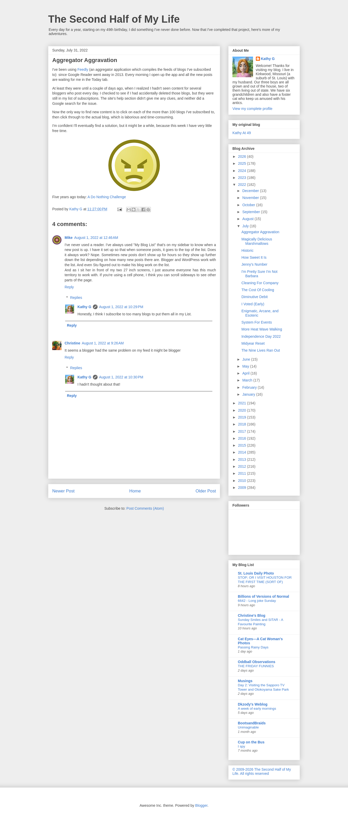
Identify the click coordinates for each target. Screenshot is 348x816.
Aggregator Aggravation (260, 232)
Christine (72, 343)
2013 (242, 459)
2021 (242, 403)
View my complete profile (252, 109)
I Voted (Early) (252, 304)
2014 (242, 452)
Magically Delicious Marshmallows (256, 241)
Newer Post (63, 491)
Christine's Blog (251, 615)
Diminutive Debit (254, 297)
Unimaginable (248, 727)
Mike (69, 238)
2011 (242, 473)
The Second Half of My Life (114, 19)
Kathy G (84, 307)
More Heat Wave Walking (261, 329)
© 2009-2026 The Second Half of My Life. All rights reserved (261, 771)
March (247, 380)
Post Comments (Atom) (145, 508)
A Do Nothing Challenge (107, 197)
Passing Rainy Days (253, 647)
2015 (242, 445)
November (251, 198)
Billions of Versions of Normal (263, 596)
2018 (242, 424)
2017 (242, 431)
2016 (242, 438)
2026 (242, 156)
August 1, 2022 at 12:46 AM (96, 238)
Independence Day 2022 (261, 336)
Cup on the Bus (251, 742)
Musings (245, 681)
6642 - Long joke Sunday (257, 601)
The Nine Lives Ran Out (260, 350)
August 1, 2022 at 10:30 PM (121, 377)
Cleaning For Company (260, 283)
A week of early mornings (257, 708)
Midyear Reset (253, 343)
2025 (242, 163)
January (249, 394)
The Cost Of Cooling (257, 290)
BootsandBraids (252, 723)
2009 (242, 487)
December (251, 191)
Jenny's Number (254, 264)
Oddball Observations (256, 662)
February (250, 387)
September (251, 212)
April (246, 373)
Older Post (206, 491)
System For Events (256, 322)
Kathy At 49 (241, 133)
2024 (242, 171)
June (246, 359)
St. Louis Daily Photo (256, 573)
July (246, 226)
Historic (247, 250)
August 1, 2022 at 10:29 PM (121, 307)
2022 (242, 185)
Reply (69, 287)
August (248, 219)
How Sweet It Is (253, 257)
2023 (242, 178)
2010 (242, 481)
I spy (241, 746)
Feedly (82, 69)
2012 (242, 466)
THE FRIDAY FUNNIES (256, 666)
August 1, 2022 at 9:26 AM (103, 343)
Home (135, 491)
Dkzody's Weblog (252, 704)
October (249, 205)
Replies (76, 298)
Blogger (201, 805)
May (246, 366)
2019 (242, 417)
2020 (242, 410)
